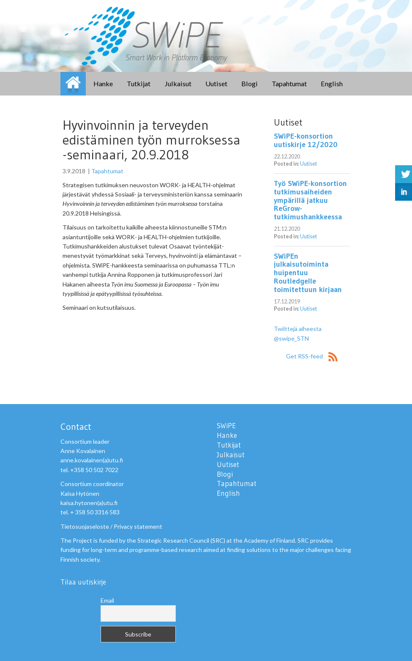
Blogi (249, 83)
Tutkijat (138, 83)
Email (107, 600)
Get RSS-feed (312, 356)
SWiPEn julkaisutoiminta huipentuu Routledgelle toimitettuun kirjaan (308, 272)
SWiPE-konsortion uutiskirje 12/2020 (306, 140)
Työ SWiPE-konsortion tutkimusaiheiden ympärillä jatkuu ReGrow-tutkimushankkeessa (310, 200)
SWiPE (73, 84)
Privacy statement (138, 526)
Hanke (103, 83)
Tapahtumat (289, 83)
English (332, 83)
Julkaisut (177, 83)
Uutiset (216, 83)
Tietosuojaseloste (84, 526)
